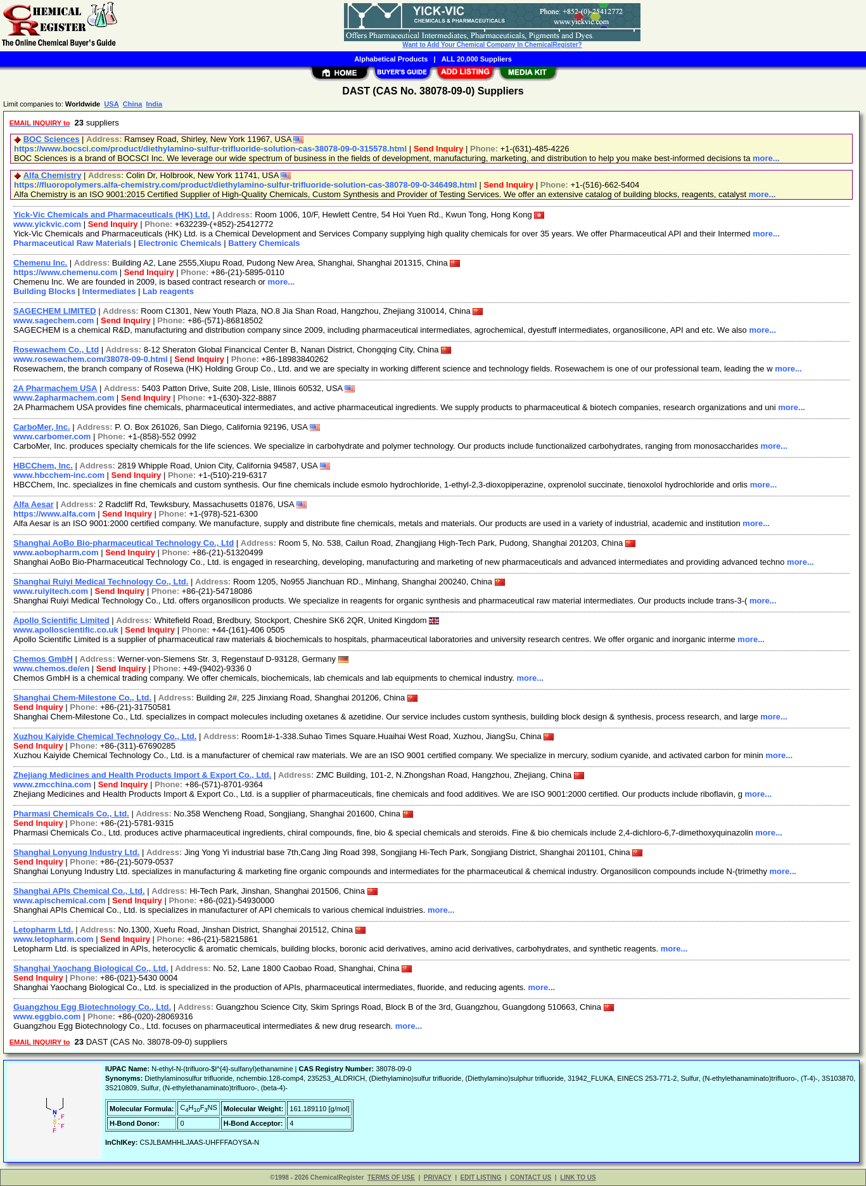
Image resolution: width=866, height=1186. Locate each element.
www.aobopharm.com (56, 552)
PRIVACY (438, 1177)
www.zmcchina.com (52, 784)
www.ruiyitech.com (50, 591)
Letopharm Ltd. (43, 929)
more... (766, 158)
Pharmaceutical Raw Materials (72, 243)
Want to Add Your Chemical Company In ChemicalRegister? (492, 44)
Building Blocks (44, 291)
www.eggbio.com (46, 1016)
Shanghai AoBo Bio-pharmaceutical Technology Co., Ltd (123, 543)
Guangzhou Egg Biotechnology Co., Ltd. (92, 1007)
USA (111, 104)
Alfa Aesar (33, 504)
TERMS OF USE (391, 1177)
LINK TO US (577, 1177)
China (133, 104)
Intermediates (109, 291)
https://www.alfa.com (54, 514)
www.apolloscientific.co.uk (65, 630)
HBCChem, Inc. (43, 465)
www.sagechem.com (53, 320)
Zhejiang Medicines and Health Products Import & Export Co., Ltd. (142, 775)
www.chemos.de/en (51, 668)
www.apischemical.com (59, 900)
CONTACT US (530, 1177)
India (154, 104)
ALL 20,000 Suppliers (477, 59)
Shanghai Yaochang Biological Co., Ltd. (91, 968)
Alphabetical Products (391, 59)
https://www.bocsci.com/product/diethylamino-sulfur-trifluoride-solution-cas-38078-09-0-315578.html (210, 148)
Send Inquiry (439, 148)
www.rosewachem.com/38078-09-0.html (90, 359)
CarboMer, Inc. (41, 427)
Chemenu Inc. (40, 262)
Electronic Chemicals (180, 243)
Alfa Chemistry (52, 175)
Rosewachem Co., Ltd (56, 349)
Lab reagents (168, 291)
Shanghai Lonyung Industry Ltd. (76, 852)
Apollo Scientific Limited (61, 620)
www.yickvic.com (47, 224)
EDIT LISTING (481, 1177)
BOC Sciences (51, 139)
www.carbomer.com (52, 436)
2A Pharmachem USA (55, 388)
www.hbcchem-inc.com (59, 475)
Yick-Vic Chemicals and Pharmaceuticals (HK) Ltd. (111, 214)
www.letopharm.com (53, 939)
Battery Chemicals (264, 243)
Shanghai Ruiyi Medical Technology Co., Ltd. (100, 581)
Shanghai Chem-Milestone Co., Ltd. (82, 697)
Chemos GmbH (43, 659)
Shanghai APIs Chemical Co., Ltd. (79, 891)
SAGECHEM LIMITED (54, 311)
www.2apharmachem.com (63, 398)
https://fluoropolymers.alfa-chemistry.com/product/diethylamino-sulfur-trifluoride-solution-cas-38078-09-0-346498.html (245, 185)
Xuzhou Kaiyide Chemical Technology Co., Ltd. (104, 736)
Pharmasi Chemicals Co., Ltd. (71, 813)
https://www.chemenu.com (65, 272)
